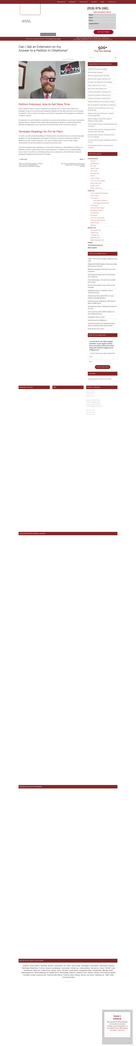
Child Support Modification (101, 202)
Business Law (92, 227)
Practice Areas (95, 154)
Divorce (102, 967)
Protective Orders (68, 974)
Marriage (105, 969)
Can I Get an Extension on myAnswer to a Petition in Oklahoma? (43, 48)
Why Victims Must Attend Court (97, 88)
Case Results (83, 2)
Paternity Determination (97, 207)
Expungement (28, 969)
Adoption (93, 224)
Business (51, 965)
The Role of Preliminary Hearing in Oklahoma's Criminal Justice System (73, 165)
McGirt (111, 969)
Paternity (96, 971)
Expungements (94, 173)
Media (102, 2)
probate (33, 974)
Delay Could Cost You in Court (97, 85)
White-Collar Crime (96, 183)
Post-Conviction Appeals (97, 180)
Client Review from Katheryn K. (97, 319)
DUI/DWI (107, 967)
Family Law (91, 190)
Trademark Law (95, 236)
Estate (113, 967)
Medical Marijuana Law (97, 239)
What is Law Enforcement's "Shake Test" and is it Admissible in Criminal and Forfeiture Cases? (31, 165)
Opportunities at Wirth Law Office (100, 378)
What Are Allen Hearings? (95, 72)
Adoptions (26, 965)
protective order (41, 974)
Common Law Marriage (97, 217)
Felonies (92, 161)
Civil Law (41, 967)
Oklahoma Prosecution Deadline (97, 69)
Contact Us (112, 2)
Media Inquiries (92, 246)
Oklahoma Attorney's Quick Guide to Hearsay (101, 101)
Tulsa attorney (32, 152)
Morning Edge (64, 971)
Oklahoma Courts (81, 971)
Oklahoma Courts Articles (100, 64)
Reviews (94, 2)
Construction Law (95, 229)
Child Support (94, 197)
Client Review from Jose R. (96, 328)
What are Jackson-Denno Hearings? (98, 75)
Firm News (72, 2)
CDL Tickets (94, 171)
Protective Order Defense (97, 219)
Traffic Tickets (94, 168)
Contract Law (94, 232)
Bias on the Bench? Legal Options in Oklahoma (102, 105)
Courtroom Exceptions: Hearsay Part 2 (99, 95)
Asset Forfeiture (95, 178)
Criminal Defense (93, 158)
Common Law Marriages (53, 967)
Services (83, 974)
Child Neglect (94, 205)
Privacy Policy (68, 980)
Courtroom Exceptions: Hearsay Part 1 (99, 98)
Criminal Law (95, 967)
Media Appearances (27, 971)
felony (59, 969)
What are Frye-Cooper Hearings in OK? (99, 79)
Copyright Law (94, 234)
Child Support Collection (100, 200)
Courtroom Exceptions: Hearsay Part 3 (99, 92)
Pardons (92, 175)
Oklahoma (72, 971)
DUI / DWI (93, 166)
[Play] (52, 80)
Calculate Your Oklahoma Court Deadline (100, 82)
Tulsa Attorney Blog (97, 252)
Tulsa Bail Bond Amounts (95, 244)
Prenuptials (93, 214)
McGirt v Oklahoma (96, 188)
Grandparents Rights (96, 210)
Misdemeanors (94, 163)
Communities (65, 967)
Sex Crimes (90, 974)
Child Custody (94, 195)
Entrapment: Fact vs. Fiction (96, 316)
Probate (90, 241)
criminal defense (85, 967)
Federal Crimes (94, 185)
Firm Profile (61, 2)
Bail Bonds (44, 965)
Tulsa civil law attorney (48, 149)
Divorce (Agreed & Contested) (99, 193)
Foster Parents (94, 222)
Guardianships (94, 212)
